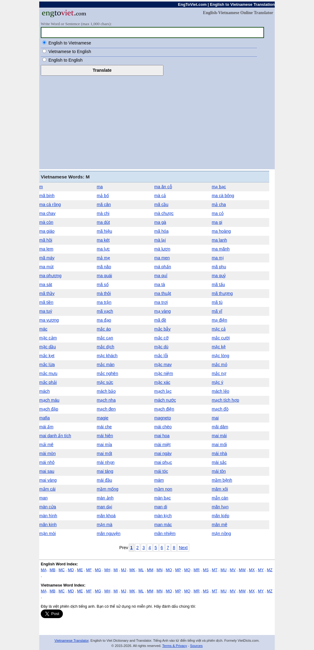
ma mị (218, 257)
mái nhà (219, 453)
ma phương (50, 275)
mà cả (160, 195)
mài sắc (219, 462)
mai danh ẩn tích (55, 435)
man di (160, 506)
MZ (269, 570)
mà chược (164, 213)
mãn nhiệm (164, 533)
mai (215, 417)
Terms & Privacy (174, 646)
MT (214, 570)
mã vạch (105, 311)
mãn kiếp (220, 515)
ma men (162, 257)
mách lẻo (220, 391)
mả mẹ (103, 257)
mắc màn (106, 364)
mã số (103, 284)
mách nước (165, 400)
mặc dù (161, 346)
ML (141, 570)
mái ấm (46, 426)
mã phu (219, 266)
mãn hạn (220, 506)
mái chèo (163, 426)
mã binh (47, 195)
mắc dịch (105, 346)
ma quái (104, 275)
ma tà (159, 284)
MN (159, 570)
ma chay (47, 213)
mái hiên (105, 435)
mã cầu (161, 204)
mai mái (219, 435)
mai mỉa (104, 444)
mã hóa (161, 231)
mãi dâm (220, 426)
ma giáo (47, 231)
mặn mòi (47, 533)
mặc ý (218, 382)
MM (150, 570)
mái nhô (47, 462)
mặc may (163, 364)
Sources (196, 646)
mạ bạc (219, 186)
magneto (162, 417)
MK (132, 570)
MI (115, 570)
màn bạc (162, 497)
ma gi (217, 222)
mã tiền (46, 302)
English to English (65, 60)
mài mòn (47, 453)
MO (169, 570)
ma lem (46, 249)
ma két (103, 240)
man (43, 497)
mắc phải (48, 382)
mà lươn (162, 249)
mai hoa (162, 435)
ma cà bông (223, 195)
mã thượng (222, 293)
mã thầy (47, 293)
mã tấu (218, 284)
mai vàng (48, 480)
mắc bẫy (162, 329)
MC (62, 570)
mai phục (163, 462)
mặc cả (219, 329)
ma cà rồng (50, 204)
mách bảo (106, 391)
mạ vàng (162, 311)
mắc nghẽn (107, 373)
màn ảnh (105, 497)
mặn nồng (221, 533)
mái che (104, 426)
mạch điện (164, 409)
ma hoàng (221, 231)
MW (242, 570)
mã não (104, 266)
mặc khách (107, 355)
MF (89, 570)
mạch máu (49, 400)
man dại (104, 506)
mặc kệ (219, 346)
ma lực (103, 249)
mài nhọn (106, 462)
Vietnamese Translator (72, 640)
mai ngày (163, 453)
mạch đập (48, 409)
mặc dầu (47, 346)
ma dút (103, 222)
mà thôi (104, 293)
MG (98, 570)
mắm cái (47, 489)
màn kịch (163, 515)
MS (206, 570)
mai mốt (104, 453)
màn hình (48, 515)
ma (100, 186)
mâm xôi (220, 489)
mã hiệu (104, 231)
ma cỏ (218, 213)
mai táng (105, 471)
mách (44, 391)
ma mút (46, 266)
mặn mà (105, 524)
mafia (44, 417)
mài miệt (162, 444)
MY (261, 570)
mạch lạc (162, 391)
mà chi (103, 213)
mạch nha (106, 400)
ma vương (49, 320)
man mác (163, 524)
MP (178, 570)
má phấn (162, 266)
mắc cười (221, 337)
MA (43, 570)
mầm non (163, 489)
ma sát (45, 284)
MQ (187, 570)
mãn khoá (106, 515)
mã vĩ (217, 311)
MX (252, 570)
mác (43, 329)
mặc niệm (163, 373)
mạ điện (219, 320)
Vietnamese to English (69, 51)
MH (107, 570)
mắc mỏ (219, 364)
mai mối (219, 444)
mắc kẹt (46, 355)
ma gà (160, 222)
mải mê (46, 444)
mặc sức (105, 382)
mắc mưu (48, 373)
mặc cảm (48, 337)
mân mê (220, 524)
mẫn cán (220, 497)
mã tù (217, 302)
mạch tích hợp (225, 400)
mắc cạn (105, 337)
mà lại (160, 240)
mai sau (46, 471)
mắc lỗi (161, 355)
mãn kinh (48, 524)
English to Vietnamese (69, 42)
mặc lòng (220, 355)
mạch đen (106, 409)
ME (80, 570)
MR (196, 570)
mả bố (103, 195)
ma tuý (45, 311)
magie (103, 417)
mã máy (47, 257)
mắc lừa (47, 364)
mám (159, 480)
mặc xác (162, 382)
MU (223, 570)
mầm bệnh (222, 480)
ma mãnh (221, 249)
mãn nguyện (109, 533)
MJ (123, 570)
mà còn (46, 222)
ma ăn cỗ (163, 186)
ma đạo (104, 320)
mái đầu (104, 480)
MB (53, 570)
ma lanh (219, 240)
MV (233, 570)
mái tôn (219, 471)
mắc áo (104, 329)
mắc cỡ (161, 337)
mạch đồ (220, 409)
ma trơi (161, 302)
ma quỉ (160, 275)
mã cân (104, 204)
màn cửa (47, 506)
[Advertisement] (157, 122)
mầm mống (107, 489)
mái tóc (161, 471)
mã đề (160, 320)
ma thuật (162, 293)
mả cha (219, 204)
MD (71, 570)
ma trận (104, 302)
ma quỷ (219, 275)
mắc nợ (219, 373)
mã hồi (45, 240)
